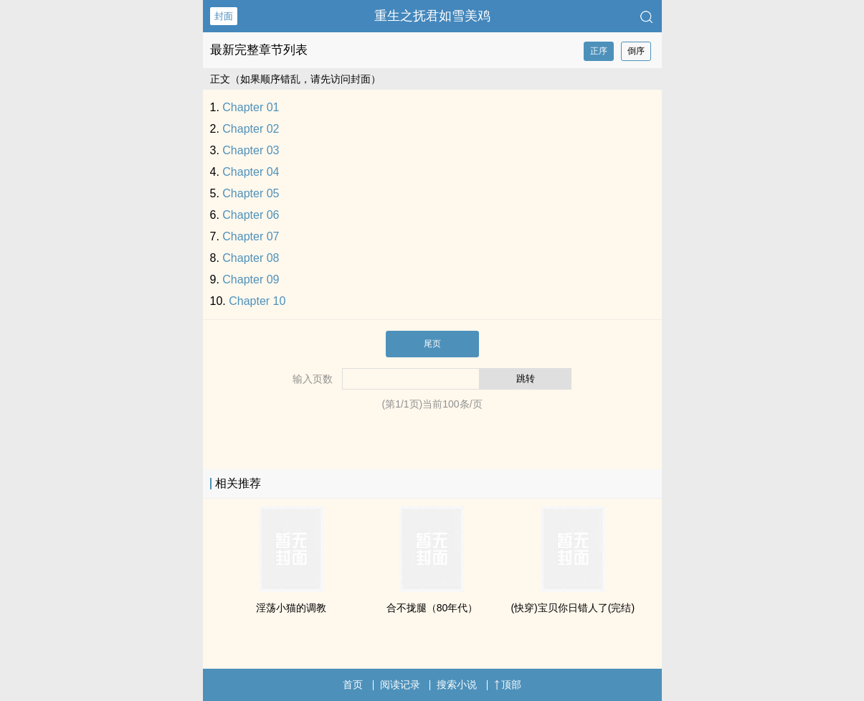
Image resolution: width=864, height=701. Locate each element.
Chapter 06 (250, 215)
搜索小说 (457, 684)
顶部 (507, 684)
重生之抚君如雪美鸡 (432, 16)
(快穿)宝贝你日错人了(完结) (573, 607)
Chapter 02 (250, 129)
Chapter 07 (250, 236)
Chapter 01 (250, 107)
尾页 (432, 344)
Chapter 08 (250, 258)
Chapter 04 (250, 172)
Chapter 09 (250, 279)
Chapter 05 (250, 193)
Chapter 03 (250, 150)
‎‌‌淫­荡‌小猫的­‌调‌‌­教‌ (291, 607)
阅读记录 (400, 684)
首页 (353, 684)
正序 (598, 51)
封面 (223, 16)
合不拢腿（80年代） (432, 607)
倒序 (636, 51)
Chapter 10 (257, 301)
